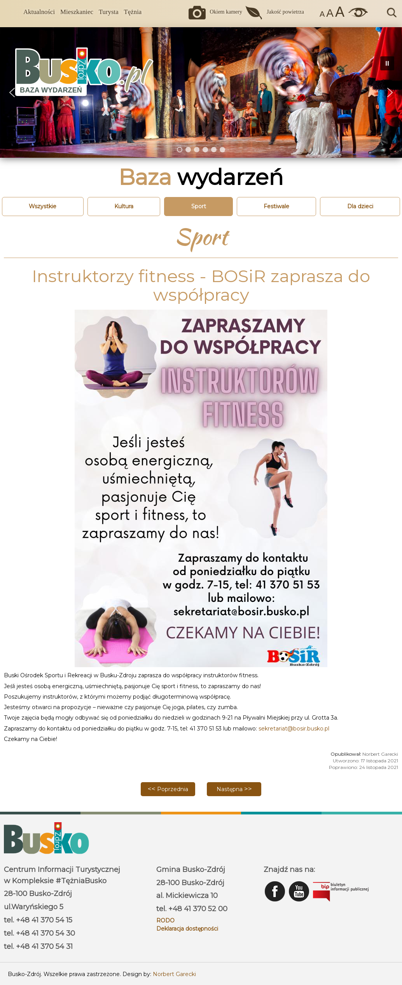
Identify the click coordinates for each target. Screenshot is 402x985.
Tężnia (133, 12)
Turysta (109, 12)
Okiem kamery (226, 12)
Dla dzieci (360, 206)
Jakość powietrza (285, 12)
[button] (390, 92)
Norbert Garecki (174, 974)
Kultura (123, 206)
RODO (165, 920)
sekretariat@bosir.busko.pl (294, 728)
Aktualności (39, 12)
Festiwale (276, 206)
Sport (198, 206)
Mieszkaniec (76, 12)
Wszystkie (42, 206)
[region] (201, 92)
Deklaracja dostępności (187, 928)
